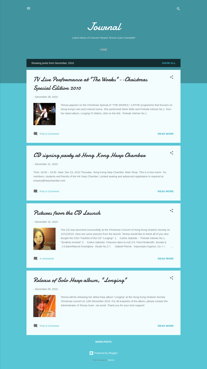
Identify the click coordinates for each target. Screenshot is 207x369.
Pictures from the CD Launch (66, 213)
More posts (103, 341)
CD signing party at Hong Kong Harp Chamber (89, 155)
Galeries (111, 360)
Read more (166, 133)
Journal (103, 26)
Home (103, 49)
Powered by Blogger (103, 352)
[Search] (178, 9)
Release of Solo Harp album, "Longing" (80, 280)
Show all (169, 63)
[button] (171, 77)
